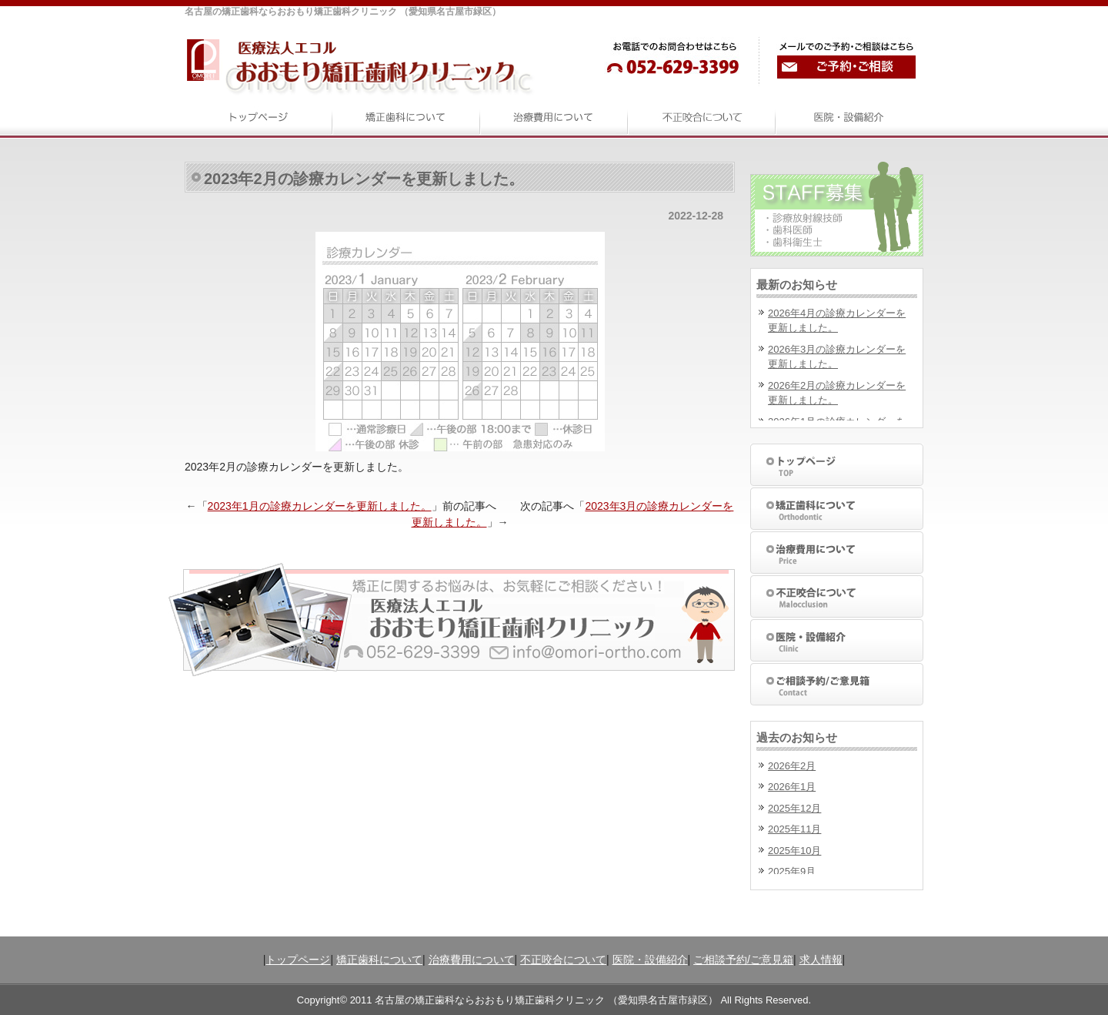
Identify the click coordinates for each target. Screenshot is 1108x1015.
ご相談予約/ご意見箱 (743, 959)
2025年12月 (794, 808)
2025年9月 (792, 871)
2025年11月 (794, 829)
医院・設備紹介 (650, 959)
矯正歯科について (379, 959)
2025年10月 (794, 850)
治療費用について (472, 959)
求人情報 (821, 959)
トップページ (297, 959)
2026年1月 (792, 786)
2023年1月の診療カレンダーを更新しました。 (320, 506)
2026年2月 (792, 766)
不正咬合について (563, 959)
